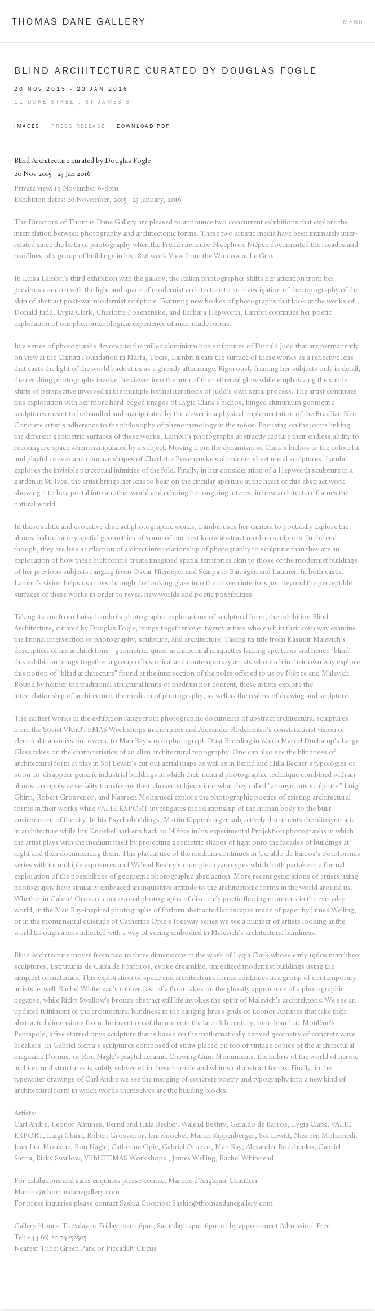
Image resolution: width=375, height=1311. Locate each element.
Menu (353, 22)
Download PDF (143, 126)
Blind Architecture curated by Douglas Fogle (165, 70)
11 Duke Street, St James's (72, 102)
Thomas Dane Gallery (78, 21)
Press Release (78, 126)
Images (27, 126)
